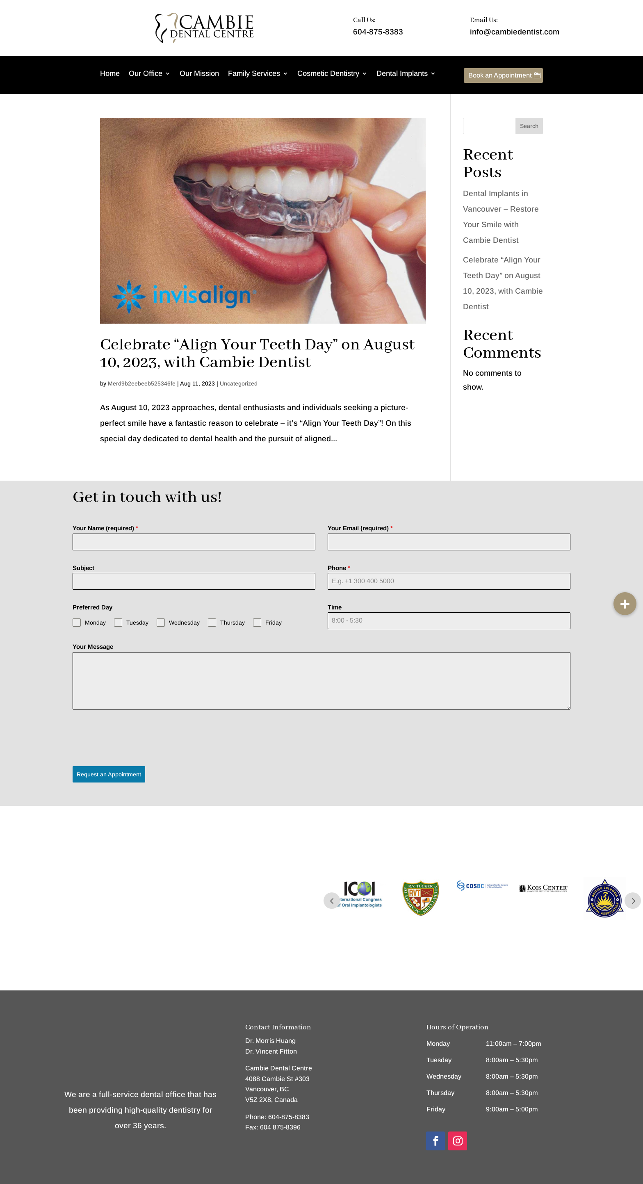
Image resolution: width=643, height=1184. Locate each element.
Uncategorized (239, 383)
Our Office (145, 74)
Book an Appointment (500, 75)
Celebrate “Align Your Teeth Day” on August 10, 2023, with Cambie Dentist (257, 354)
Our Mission (199, 74)
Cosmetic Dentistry (328, 74)
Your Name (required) (105, 528)
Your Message (93, 646)
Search (529, 126)
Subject (83, 567)
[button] (624, 603)
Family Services (254, 74)
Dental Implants (402, 74)
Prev (332, 898)
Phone (339, 567)
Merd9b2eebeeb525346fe (142, 383)
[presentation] (135, 738)
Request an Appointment (109, 774)
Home (110, 74)
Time (335, 607)
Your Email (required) (360, 528)
